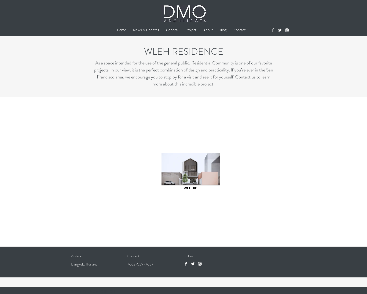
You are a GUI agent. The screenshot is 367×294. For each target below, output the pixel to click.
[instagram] (287, 30)
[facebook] (273, 30)
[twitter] (280, 30)
